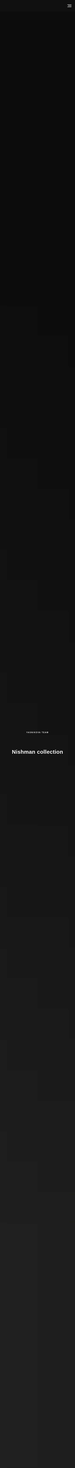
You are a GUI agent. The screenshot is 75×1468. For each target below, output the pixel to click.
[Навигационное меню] (69, 6)
